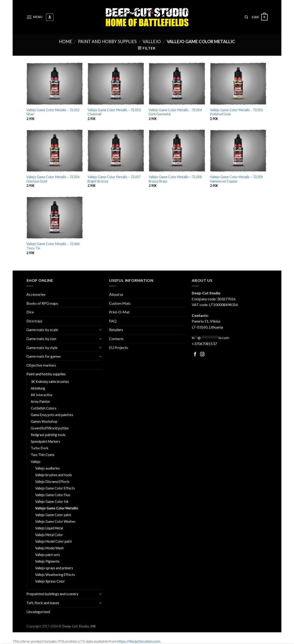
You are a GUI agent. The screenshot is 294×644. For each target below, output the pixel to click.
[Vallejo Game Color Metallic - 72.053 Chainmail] (116, 84)
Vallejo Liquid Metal (49, 528)
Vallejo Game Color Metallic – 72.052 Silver (52, 112)
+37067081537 (204, 343)
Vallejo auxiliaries (47, 468)
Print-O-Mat (119, 312)
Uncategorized (38, 611)
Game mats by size (41, 338)
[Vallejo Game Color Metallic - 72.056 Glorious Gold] (54, 151)
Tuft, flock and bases (42, 602)
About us (116, 294)
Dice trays (34, 321)
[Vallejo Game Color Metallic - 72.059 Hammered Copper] (238, 151)
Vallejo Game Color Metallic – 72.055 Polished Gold (236, 112)
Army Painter (40, 402)
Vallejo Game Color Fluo (52, 495)
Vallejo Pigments (47, 561)
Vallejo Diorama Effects (52, 482)
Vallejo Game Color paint (53, 515)
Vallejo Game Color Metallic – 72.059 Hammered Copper (236, 179)
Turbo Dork (39, 448)
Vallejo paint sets (47, 555)
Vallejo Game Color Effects (55, 488)
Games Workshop (44, 421)
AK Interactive (41, 395)
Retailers (116, 329)
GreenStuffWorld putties (50, 428)
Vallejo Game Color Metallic (56, 508)
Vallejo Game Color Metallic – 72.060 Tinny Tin (52, 246)
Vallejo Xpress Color (50, 581)
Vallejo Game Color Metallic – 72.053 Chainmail (114, 112)
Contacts (116, 338)
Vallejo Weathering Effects (55, 575)
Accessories (35, 294)
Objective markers (41, 365)
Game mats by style (41, 347)
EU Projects (118, 347)
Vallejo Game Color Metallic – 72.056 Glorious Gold (52, 179)
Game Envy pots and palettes (52, 415)
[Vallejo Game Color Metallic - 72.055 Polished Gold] (238, 84)
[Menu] (34, 17)
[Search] (246, 17)
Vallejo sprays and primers (54, 568)
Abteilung (38, 388)
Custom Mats (120, 303)
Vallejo (152, 41)
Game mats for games (43, 356)
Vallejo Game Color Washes (55, 521)
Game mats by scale (42, 329)
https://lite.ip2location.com (138, 641)
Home (65, 41)
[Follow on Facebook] (195, 354)
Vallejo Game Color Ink (51, 501)
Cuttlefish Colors (43, 408)
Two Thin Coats (42, 455)
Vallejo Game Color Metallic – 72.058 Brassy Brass (175, 179)
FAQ (112, 321)
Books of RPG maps (42, 303)
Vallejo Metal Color (49, 535)
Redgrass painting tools (48, 435)
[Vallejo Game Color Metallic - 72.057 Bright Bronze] (116, 151)
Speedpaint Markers (45, 441)
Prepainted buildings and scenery (52, 593)
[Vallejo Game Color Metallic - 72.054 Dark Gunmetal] (177, 84)
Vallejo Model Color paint (53, 541)
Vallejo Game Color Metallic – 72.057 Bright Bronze (114, 179)
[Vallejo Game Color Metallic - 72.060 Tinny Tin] (54, 217)
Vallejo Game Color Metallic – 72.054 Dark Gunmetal (175, 112)
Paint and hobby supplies (107, 41)
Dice (30, 312)
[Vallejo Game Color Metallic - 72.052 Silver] (54, 84)
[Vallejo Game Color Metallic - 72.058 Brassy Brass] (177, 151)
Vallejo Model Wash (49, 548)
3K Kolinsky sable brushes (50, 382)
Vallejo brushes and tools (53, 475)
